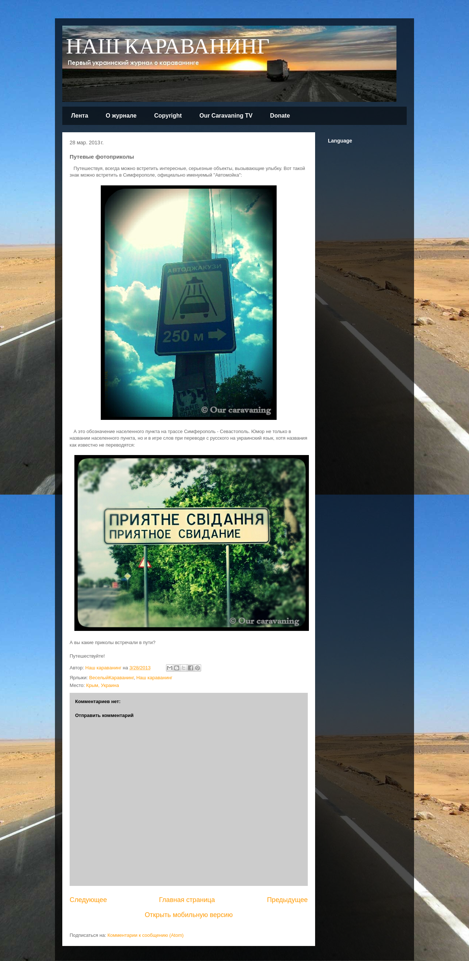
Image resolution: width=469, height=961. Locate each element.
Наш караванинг (154, 677)
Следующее (88, 899)
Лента (79, 115)
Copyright (168, 115)
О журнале (121, 115)
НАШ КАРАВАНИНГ (168, 47)
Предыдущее (287, 899)
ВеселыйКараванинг (111, 677)
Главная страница (187, 899)
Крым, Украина (102, 685)
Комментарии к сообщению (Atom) (145, 935)
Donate (280, 115)
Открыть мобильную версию (189, 915)
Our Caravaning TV (225, 115)
